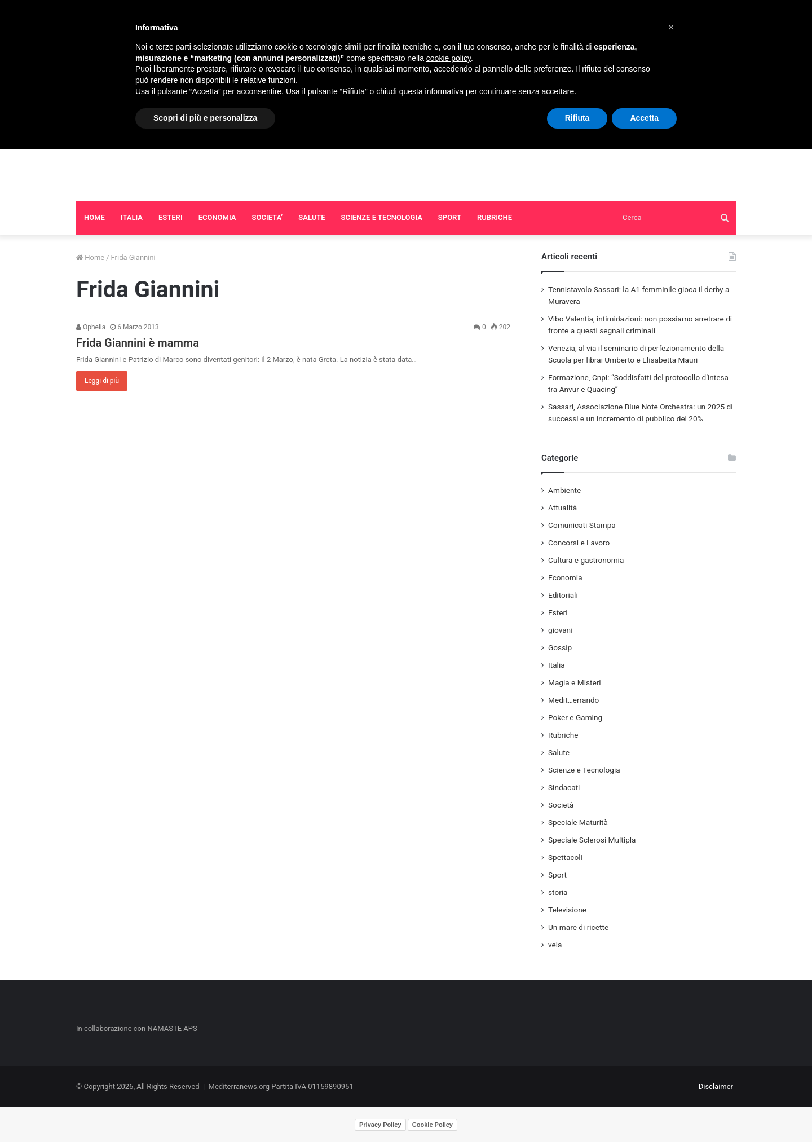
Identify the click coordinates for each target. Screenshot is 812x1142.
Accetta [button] (644, 117)
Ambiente (564, 490)
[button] (671, 27)
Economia (565, 577)
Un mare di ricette (578, 927)
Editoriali (563, 594)
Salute (559, 752)
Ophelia (90, 327)
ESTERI (170, 217)
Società (560, 804)
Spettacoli (565, 857)
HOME (94, 217)
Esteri (557, 612)
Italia (556, 664)
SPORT (449, 217)
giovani (560, 629)
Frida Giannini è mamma (137, 343)
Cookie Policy (432, 1124)
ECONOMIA (217, 217)
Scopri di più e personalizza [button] (205, 117)
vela (555, 944)
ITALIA (132, 217)
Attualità (562, 507)
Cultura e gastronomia (586, 560)
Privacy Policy (380, 1124)
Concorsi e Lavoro (579, 542)
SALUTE (311, 217)
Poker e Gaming (575, 717)
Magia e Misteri (574, 682)
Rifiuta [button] (577, 117)
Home (90, 257)
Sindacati (564, 787)
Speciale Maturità (578, 822)
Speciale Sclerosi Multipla (592, 839)
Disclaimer (716, 1086)
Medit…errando (573, 699)
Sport (557, 874)
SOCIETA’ (267, 217)
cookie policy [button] (448, 58)
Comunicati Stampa (582, 525)
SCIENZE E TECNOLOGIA (381, 217)
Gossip (560, 647)
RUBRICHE (494, 217)
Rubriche (563, 734)
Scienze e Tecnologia (584, 769)
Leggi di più (102, 381)
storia (558, 892)
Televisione (567, 909)
